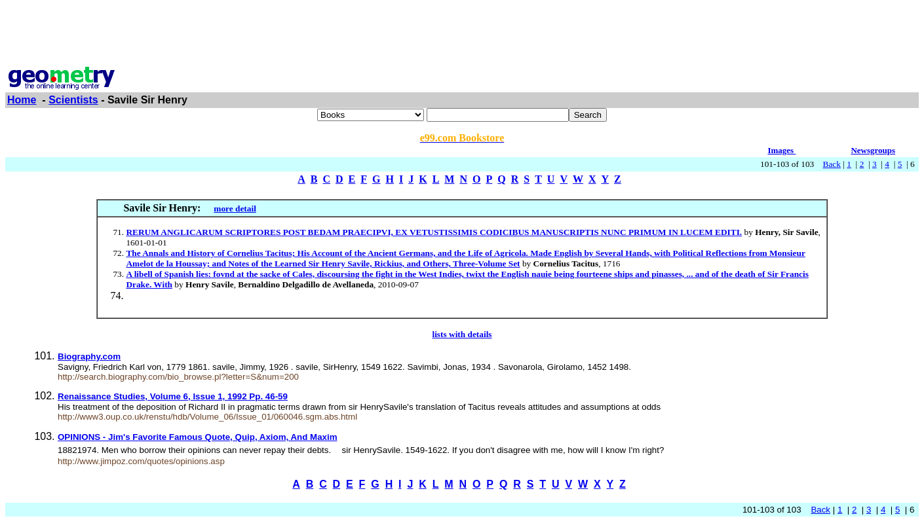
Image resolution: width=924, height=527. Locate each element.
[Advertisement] (462, 34)
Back (832, 164)
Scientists (73, 99)
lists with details (461, 334)
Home (21, 99)
